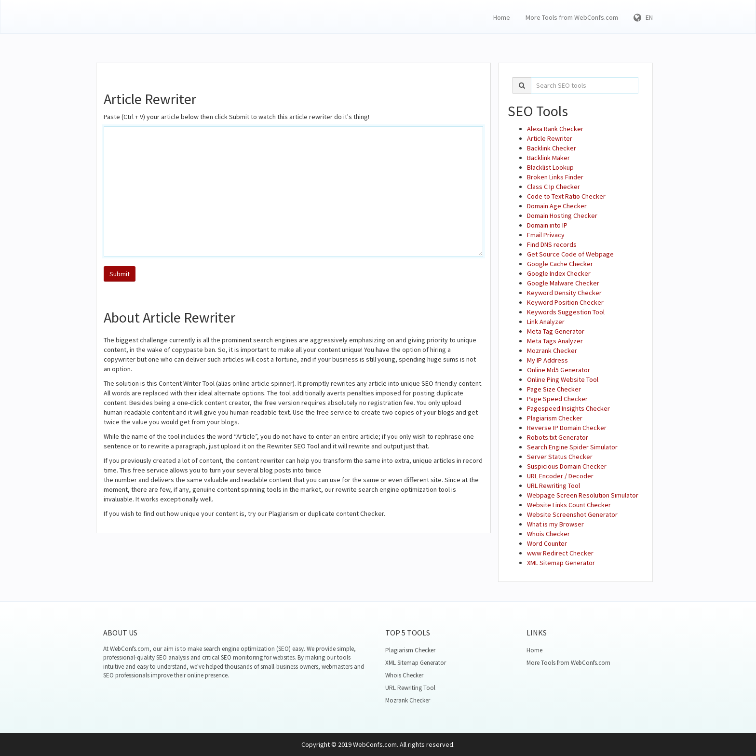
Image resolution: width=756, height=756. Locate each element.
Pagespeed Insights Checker (568, 408)
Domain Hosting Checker (562, 215)
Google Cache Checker (560, 263)
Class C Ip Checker (553, 186)
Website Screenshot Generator (572, 514)
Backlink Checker (551, 148)
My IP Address (547, 360)
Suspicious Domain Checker (567, 466)
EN (643, 17)
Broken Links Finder (555, 177)
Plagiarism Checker (554, 418)
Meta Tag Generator (555, 331)
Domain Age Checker (557, 206)
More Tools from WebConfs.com (572, 17)
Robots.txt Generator (557, 437)
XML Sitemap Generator (561, 562)
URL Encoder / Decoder (560, 476)
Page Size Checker (554, 389)
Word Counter (547, 543)
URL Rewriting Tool (553, 485)
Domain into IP (547, 225)
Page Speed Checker (557, 398)
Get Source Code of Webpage (570, 254)
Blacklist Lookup (550, 167)
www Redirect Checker (560, 553)
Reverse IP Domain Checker (567, 427)
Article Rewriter (549, 138)
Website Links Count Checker (569, 504)
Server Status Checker (560, 456)
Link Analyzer (546, 321)
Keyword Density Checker (564, 292)
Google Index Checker (559, 273)
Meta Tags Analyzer (555, 341)
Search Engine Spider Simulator (572, 447)
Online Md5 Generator (558, 369)
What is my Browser (555, 524)
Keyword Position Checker (565, 302)
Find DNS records (552, 244)
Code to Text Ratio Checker (566, 196)
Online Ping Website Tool (562, 379)
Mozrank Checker (552, 350)
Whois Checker (548, 533)
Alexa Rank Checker (555, 128)
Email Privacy (546, 234)
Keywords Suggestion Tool (566, 312)
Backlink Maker (548, 157)
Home (501, 17)
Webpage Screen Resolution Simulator (582, 495)
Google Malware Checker (563, 283)
